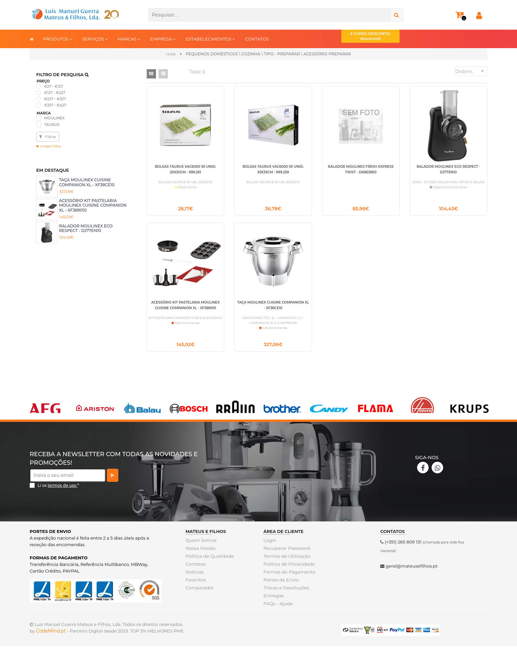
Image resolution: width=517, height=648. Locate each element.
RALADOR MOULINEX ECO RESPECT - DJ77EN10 (86, 227)
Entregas (273, 597)
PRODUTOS (57, 39)
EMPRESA (163, 39)
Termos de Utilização (285, 558)
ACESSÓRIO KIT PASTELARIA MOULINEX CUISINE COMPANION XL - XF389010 (93, 205)
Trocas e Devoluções (285, 589)
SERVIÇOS (95, 39)
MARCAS (129, 39)
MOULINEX (54, 117)
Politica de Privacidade (287, 566)
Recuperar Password (285, 550)
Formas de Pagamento (288, 573)
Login (269, 542)
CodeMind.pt (51, 633)
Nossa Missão (200, 550)
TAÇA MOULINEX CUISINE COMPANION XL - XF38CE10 (86, 182)
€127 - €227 (54, 92)
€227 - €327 (55, 98)
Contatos (195, 566)
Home (171, 53)
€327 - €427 (55, 105)
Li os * (58, 487)
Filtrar (47, 136)
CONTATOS (257, 39)
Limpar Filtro (48, 146)
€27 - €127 (53, 85)
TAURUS (51, 124)
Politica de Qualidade (208, 558)
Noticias (194, 573)
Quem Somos (200, 542)
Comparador (199, 589)
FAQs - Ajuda (277, 605)
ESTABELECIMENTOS (210, 39)
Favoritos (195, 581)
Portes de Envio (280, 581)
